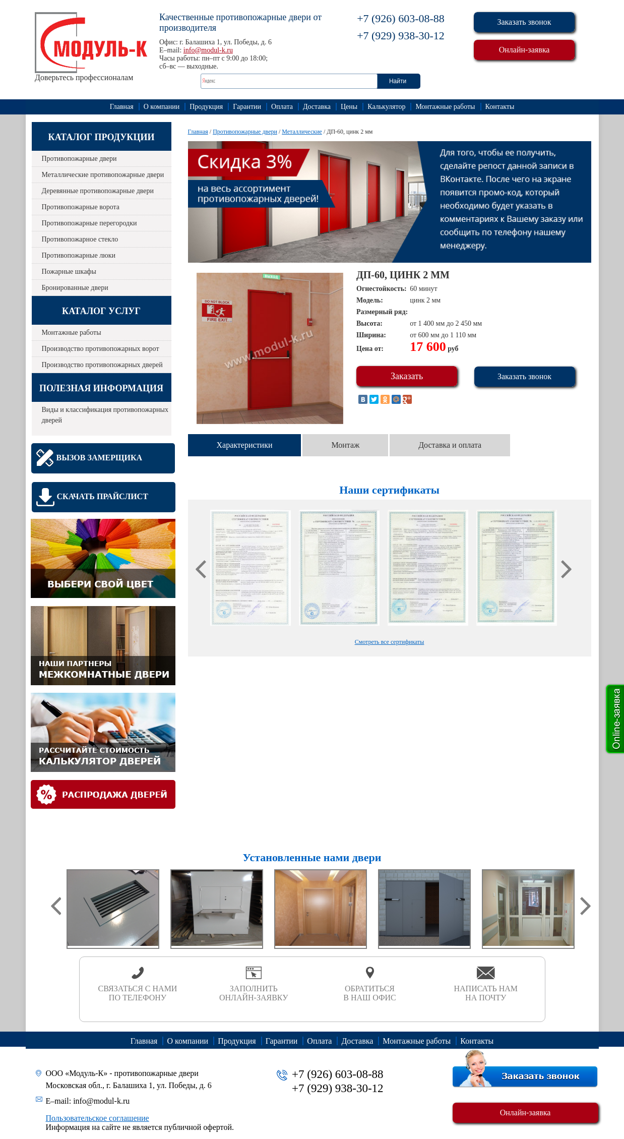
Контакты (500, 106)
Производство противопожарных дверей (102, 365)
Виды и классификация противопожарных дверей (105, 415)
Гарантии (247, 106)
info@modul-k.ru (208, 50)
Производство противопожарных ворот (100, 348)
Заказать (407, 376)
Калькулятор (386, 106)
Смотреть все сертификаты (389, 641)
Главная (122, 106)
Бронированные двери (75, 287)
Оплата (282, 106)
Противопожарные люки (78, 255)
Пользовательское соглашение (97, 1118)
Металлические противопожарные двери (103, 174)
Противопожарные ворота (81, 207)
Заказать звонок (524, 22)
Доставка (317, 106)
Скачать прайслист (102, 496)
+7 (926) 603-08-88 (401, 18)
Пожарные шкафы (69, 271)
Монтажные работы (445, 106)
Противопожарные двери (79, 158)
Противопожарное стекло (80, 239)
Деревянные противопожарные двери (98, 191)
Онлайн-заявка (524, 49)
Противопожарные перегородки (89, 223)
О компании (161, 106)
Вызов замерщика (99, 457)
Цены (349, 106)
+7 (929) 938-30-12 (401, 35)
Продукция (206, 106)
